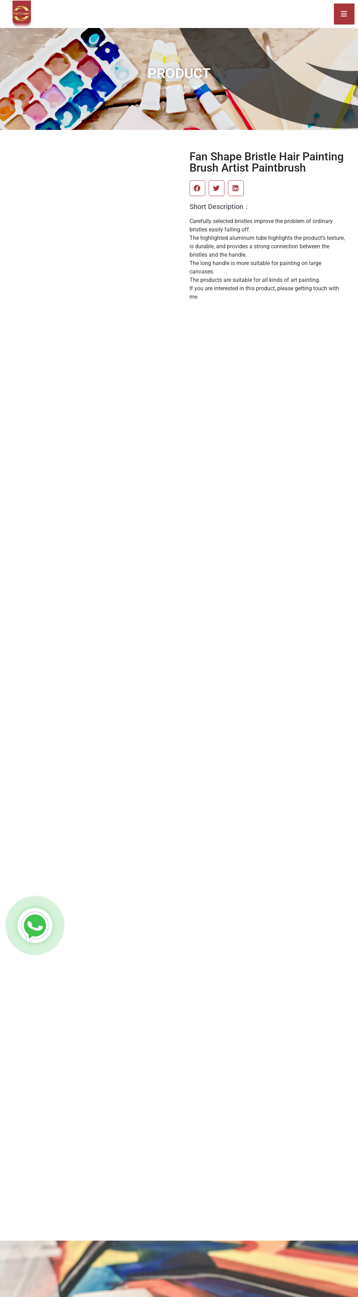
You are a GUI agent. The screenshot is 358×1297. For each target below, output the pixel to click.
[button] (197, 188)
